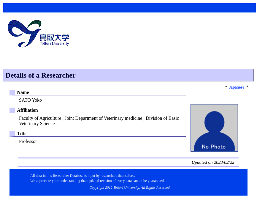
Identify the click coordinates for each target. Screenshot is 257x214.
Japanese (236, 87)
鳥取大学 (40, 34)
